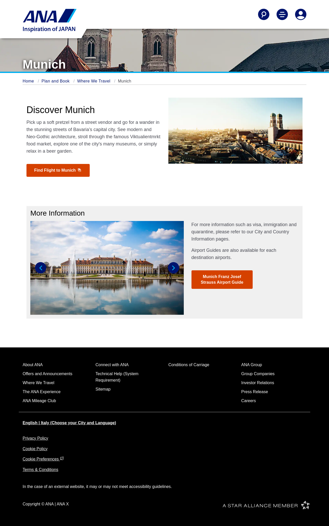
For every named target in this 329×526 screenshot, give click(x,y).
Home (29, 81)
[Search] (263, 14)
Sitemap (103, 389)
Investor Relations (257, 383)
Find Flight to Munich (57, 170)
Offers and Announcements (47, 374)
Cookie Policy (35, 449)
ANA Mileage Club (39, 401)
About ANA (33, 365)
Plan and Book (56, 81)
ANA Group (251, 365)
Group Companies (258, 374)
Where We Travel (94, 81)
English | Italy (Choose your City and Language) (69, 423)
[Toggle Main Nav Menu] (282, 14)
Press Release (254, 392)
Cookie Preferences (43, 459)
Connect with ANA (112, 365)
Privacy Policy (35, 438)
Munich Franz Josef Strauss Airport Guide (222, 279)
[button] (40, 267)
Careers (248, 401)
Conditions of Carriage (188, 365)
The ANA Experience (42, 392)
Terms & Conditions (40, 469)
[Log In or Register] (300, 14)
